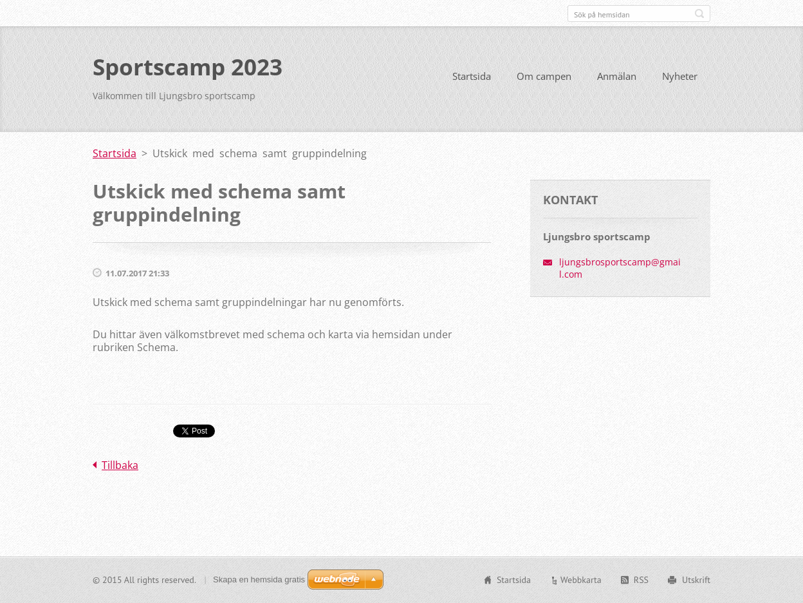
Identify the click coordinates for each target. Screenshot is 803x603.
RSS (641, 580)
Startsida (471, 76)
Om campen (544, 76)
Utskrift (696, 580)
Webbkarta (581, 580)
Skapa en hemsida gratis (259, 579)
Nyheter (679, 76)
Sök (699, 13)
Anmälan (616, 76)
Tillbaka (120, 465)
